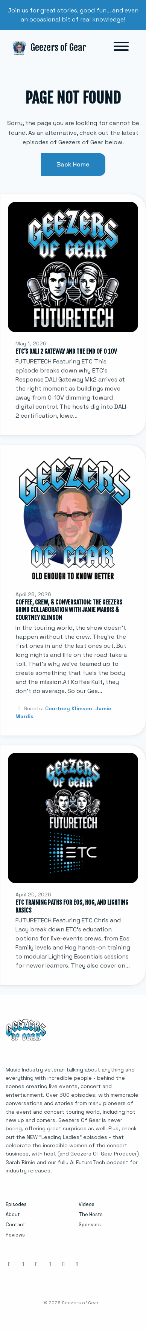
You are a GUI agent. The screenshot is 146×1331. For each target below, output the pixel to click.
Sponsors (90, 1224)
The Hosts (91, 1214)
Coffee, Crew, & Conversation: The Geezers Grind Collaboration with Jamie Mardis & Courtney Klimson (68, 610)
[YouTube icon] (63, 1264)
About (13, 1214)
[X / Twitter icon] (50, 1264)
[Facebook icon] (23, 1264)
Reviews (15, 1235)
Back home (73, 164)
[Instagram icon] (9, 1264)
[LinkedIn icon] (36, 1264)
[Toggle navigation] (121, 47)
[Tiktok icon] (77, 1264)
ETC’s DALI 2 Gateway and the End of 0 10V (66, 351)
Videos (86, 1204)
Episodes (16, 1204)
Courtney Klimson (68, 708)
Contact (15, 1224)
